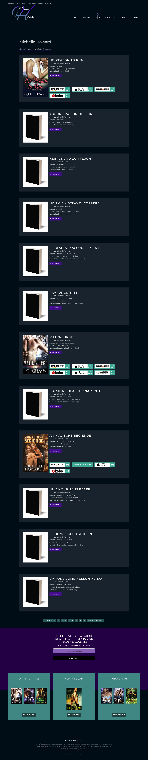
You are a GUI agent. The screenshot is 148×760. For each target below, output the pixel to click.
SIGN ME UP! (74, 658)
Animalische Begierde (70, 435)
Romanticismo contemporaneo (68, 212)
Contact (135, 18)
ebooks (57, 71)
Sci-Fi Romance (62, 345)
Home (76, 18)
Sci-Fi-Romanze (62, 301)
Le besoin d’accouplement (74, 248)
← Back (48, 620)
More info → (55, 75)
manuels (70, 125)
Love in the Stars (62, 343)
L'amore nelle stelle (63, 397)
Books (97, 18)
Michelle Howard (43, 49)
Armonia (59, 209)
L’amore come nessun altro (75, 579)
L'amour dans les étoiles (65, 254)
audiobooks (58, 348)
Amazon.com (97, 746)
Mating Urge (61, 337)
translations (66, 446)
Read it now (29, 715)
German (57, 446)
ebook (56, 214)
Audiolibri (58, 402)
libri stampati (65, 214)
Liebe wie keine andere (71, 534)
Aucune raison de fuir (70, 114)
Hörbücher (78, 303)
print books (65, 71)
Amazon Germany (82, 465)
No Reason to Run (66, 60)
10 (81, 620)
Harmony (59, 66)
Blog (123, 18)
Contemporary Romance (65, 68)
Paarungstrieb (63, 292)
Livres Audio (59, 259)
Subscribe (111, 18)
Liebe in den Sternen (64, 298)
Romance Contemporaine (66, 122)
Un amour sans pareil (70, 489)
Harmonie (60, 120)
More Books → (95, 620)
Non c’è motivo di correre (74, 203)
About (86, 18)
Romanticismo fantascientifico (68, 399)
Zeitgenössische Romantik (66, 167)
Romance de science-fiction (67, 256)
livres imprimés (60, 125)
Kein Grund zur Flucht (71, 158)
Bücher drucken (60, 170)
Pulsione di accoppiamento (75, 391)
